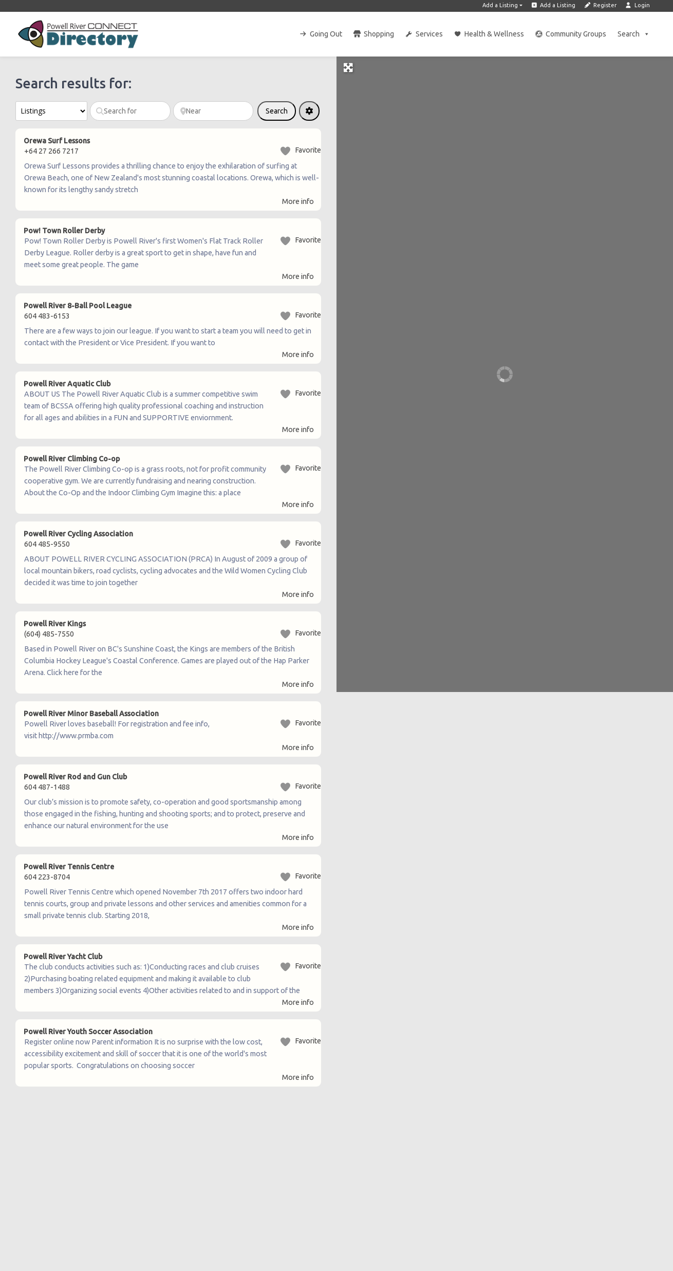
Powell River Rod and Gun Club (75, 777)
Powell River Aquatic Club (67, 384)
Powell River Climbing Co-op (72, 459)
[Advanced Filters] (309, 111)
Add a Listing (500, 5)
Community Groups (576, 34)
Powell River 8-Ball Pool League (78, 306)
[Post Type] (51, 111)
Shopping (379, 34)
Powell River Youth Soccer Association (88, 1031)
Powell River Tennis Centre (69, 867)
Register (600, 5)
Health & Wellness (494, 34)
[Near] (213, 111)
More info (298, 201)
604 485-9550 (47, 544)
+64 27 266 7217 (51, 151)
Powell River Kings (55, 624)
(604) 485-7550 (49, 634)
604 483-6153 (47, 316)
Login (637, 5)
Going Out (326, 34)
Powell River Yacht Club (63, 956)
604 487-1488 (47, 787)
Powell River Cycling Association (78, 534)
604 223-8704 (47, 877)
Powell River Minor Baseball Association (91, 713)
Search (634, 34)
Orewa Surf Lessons (57, 141)
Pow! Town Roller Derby (64, 231)
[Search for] (130, 111)
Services (429, 34)
